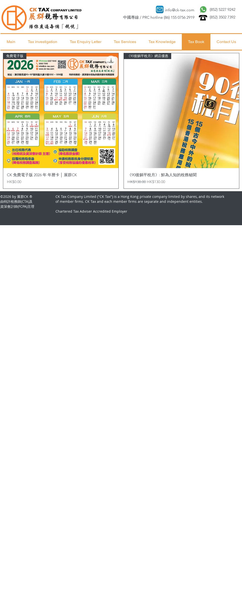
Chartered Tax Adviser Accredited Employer (91, 211)
